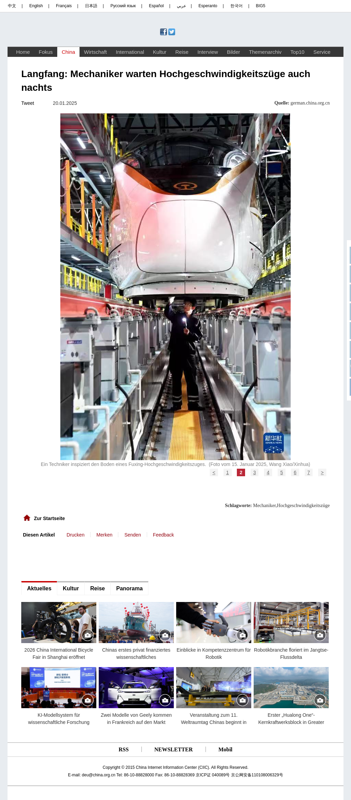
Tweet (27, 103)
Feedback (163, 535)
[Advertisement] (72, 558)
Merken (104, 535)
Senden (132, 535)
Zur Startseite (49, 518)
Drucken (75, 535)
